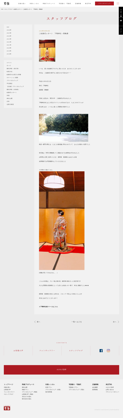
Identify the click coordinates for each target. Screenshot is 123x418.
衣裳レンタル (34, 3)
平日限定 (9, 83)
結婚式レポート (12, 92)
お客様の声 (7, 389)
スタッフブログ (8, 394)
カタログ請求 (121, 11)
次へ (114, 322)
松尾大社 (9, 71)
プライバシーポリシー (112, 392)
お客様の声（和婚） (28, 394)
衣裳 (8, 95)
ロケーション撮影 (12, 77)
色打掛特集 (48, 392)
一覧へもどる (76, 322)
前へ (38, 322)
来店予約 (109, 384)
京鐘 (7, 407)
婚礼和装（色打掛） (13, 68)
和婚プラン (25, 389)
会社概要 (95, 387)
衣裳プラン (48, 387)
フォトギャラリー (9, 392)
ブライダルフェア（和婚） (30, 392)
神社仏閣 (9, 98)
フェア (121, 29)
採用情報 (95, 389)
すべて (9, 65)
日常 (8, 101)
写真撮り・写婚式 (65, 3)
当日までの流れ (26, 396)
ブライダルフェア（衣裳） (53, 389)
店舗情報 (78, 3)
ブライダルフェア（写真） (77, 389)
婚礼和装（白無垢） (13, 89)
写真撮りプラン (73, 387)
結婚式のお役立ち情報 (14, 74)
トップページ (8, 384)
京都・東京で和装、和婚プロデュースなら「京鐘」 (6, 3)
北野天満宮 (10, 104)
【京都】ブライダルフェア (15, 86)
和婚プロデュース (49, 3)
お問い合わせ (110, 389)
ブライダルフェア (12, 80)
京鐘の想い (22, 3)
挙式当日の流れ (26, 399)
